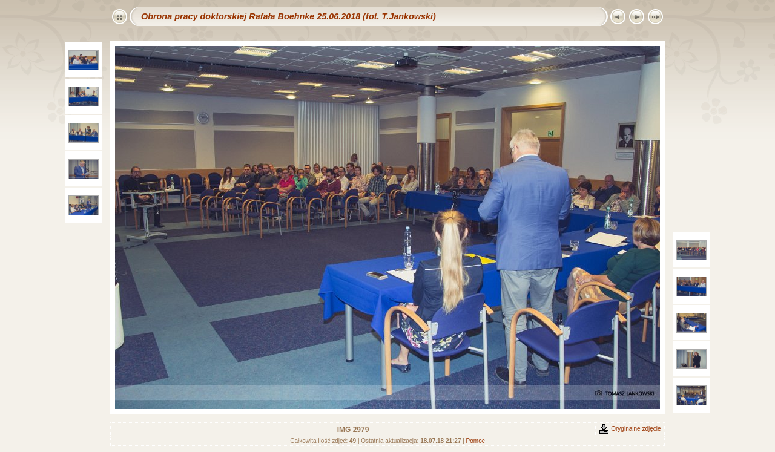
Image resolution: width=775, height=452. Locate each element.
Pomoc (475, 440)
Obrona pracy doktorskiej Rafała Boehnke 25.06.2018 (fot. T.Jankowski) (288, 16)
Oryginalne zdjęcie (630, 428)
